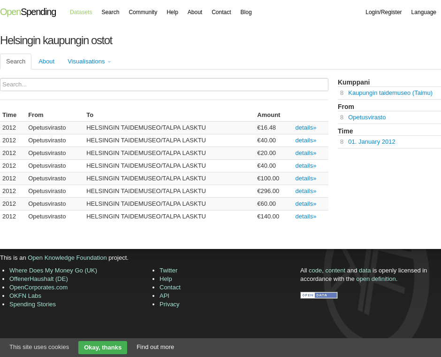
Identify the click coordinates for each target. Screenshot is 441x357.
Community (143, 12)
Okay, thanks (103, 347)
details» (306, 127)
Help (172, 12)
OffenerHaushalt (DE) (38, 278)
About (195, 12)
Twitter (168, 270)
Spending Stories (32, 304)
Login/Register (383, 12)
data (365, 270)
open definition (376, 278)
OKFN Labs (25, 295)
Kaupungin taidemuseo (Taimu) (390, 92)
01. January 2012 (371, 141)
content (336, 270)
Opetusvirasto (367, 117)
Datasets (81, 12)
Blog (246, 12)
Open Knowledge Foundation (67, 257)
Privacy (170, 304)
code (315, 270)
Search (110, 12)
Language (423, 12)
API (164, 295)
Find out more (155, 346)
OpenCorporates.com (38, 287)
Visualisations (89, 61)
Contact (221, 12)
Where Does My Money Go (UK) (53, 270)
